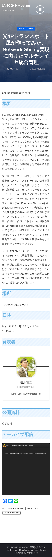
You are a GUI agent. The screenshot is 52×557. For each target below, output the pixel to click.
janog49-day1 (33, 509)
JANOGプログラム (26, 29)
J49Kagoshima (17, 69)
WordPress (32, 553)
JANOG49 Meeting (16, 5)
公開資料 (7, 423)
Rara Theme (40, 550)
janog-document (16, 509)
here (27, 92)
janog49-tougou (11, 513)
